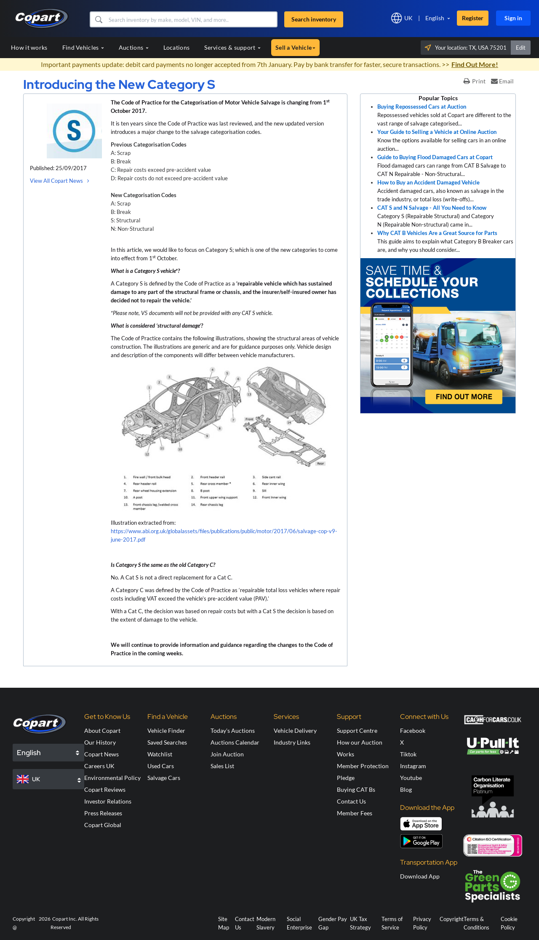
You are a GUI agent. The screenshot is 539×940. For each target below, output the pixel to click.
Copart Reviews (104, 789)
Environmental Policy (112, 777)
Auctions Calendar (235, 742)
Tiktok (408, 754)
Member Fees (354, 813)
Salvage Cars (163, 777)
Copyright (452, 919)
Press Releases (103, 813)
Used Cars (160, 765)
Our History (100, 742)
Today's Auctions (233, 730)
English (434, 17)
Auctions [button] (134, 47)
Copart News (101, 754)
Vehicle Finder (166, 730)
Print (475, 81)
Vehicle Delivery (295, 730)
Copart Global (102, 824)
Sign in (513, 17)
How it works (29, 47)
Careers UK (99, 765)
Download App (420, 876)
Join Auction (227, 754)
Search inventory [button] (313, 19)
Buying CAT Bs (356, 789)
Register (472, 17)
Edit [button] (521, 47)
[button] (98, 19)
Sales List (222, 765)
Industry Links (292, 742)
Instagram (413, 765)
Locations (176, 47)
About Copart (102, 730)
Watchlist (159, 754)
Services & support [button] (232, 47)
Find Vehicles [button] (83, 47)
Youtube (411, 777)
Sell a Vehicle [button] (295, 47)
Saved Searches (167, 742)
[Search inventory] (192, 19)
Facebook (412, 730)
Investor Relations (107, 801)
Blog (406, 789)
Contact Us (351, 801)
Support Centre (357, 730)
